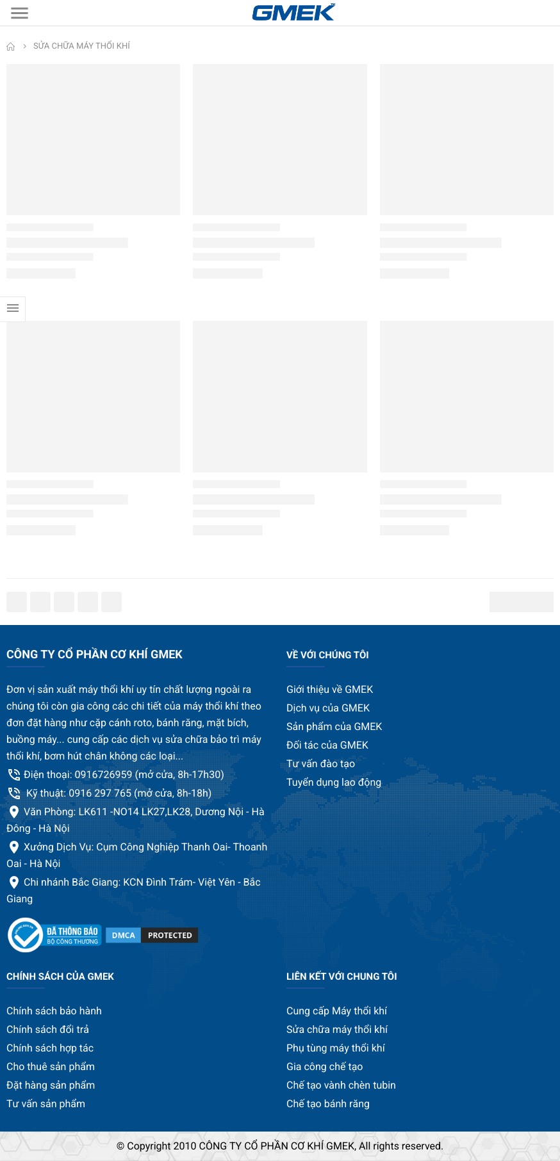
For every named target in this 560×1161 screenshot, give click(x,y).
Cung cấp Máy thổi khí (336, 1011)
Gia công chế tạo (324, 1066)
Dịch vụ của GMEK (328, 708)
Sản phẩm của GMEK (334, 726)
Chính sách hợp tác (50, 1048)
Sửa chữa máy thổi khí (337, 1029)
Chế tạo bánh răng (328, 1104)
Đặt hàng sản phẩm (50, 1085)
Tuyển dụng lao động (333, 782)
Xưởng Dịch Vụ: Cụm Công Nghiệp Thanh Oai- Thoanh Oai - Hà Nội (136, 855)
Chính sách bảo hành (54, 1011)
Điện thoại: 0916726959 (124, 774)
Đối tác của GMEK (327, 745)
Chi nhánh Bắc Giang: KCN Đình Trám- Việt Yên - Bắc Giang (133, 890)
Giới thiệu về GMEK (329, 689)
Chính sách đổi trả (47, 1029)
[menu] (19, 13)
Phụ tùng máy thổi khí (335, 1048)
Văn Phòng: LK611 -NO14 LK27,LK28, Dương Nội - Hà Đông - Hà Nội (135, 820)
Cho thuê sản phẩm (50, 1066)
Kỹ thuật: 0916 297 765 (117, 793)
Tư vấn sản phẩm (45, 1104)
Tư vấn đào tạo (320, 764)
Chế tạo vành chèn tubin (341, 1085)
